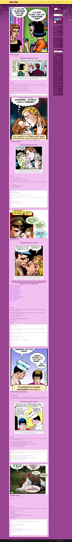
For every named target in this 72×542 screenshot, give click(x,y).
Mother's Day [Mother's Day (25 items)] (59, 76)
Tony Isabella (18, 282)
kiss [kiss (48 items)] (61, 70)
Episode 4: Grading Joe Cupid (14, 288)
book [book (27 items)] (55, 59)
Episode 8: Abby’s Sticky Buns (14, 293)
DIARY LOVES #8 (37, 170)
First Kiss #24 (36, 77)
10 (56, 41)
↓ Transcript (13, 94)
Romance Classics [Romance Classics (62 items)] (56, 84)
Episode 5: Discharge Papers (14, 290)
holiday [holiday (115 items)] (55, 70)
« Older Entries (11, 537)
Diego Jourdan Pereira (40, 398)
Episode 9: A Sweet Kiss (14, 294)
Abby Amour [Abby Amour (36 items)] (56, 56)
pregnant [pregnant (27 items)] (55, 81)
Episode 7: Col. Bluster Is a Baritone (16, 292)
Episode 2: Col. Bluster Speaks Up (15, 286)
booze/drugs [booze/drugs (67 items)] (58, 59)
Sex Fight (55, 31)
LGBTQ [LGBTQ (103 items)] (55, 73)
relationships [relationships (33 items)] (59, 81)
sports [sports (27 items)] (55, 87)
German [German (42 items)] (60, 67)
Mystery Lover (14, 54)
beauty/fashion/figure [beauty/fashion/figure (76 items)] (57, 57)
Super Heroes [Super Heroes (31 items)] (59, 87)
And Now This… (15, 239)
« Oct (55, 46)
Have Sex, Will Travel (57, 33)
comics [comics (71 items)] (55, 62)
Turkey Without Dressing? (18, 392)
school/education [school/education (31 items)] (56, 86)
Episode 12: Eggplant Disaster (15, 298)
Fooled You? (56, 27)
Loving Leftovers (15, 141)
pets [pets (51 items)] (58, 78)
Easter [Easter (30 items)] (58, 64)
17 (56, 43)
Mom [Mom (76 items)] (59, 75)
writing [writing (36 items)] (55, 94)
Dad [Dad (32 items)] (61, 62)
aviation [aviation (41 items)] (60, 56)
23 (55, 44)
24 (56, 44)
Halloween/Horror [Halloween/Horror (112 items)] (56, 68)
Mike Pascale (28, 398)
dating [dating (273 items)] (55, 64)
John (11, 56)
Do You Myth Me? (57, 34)
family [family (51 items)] (60, 64)
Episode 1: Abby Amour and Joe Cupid (16, 285)
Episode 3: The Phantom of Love (15, 287)
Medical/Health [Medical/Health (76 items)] (59, 73)
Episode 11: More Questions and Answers (17, 297)
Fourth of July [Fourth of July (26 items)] (56, 67)
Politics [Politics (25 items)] (60, 79)
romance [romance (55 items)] (55, 83)
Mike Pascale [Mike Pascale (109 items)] (56, 75)
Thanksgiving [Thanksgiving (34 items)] (56, 89)
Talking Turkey (15, 495)
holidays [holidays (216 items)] (58, 70)
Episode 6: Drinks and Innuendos (15, 291)
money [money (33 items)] (55, 76)
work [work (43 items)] (61, 92)
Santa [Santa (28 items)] (61, 84)
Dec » (58, 46)
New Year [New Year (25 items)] (55, 78)
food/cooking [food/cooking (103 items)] (56, 65)
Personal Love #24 (33, 276)
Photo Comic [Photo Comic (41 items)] (56, 79)
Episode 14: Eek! (12, 300)
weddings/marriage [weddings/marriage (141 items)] (57, 92)
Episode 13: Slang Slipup (14, 299)
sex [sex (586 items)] (60, 86)
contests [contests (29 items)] (58, 62)
